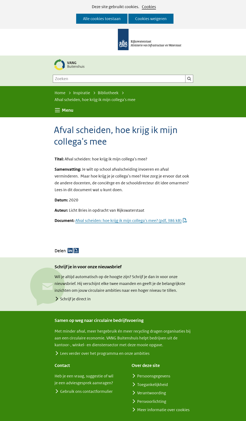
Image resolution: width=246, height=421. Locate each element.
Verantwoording (151, 392)
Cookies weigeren (151, 18)
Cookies (149, 6)
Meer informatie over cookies (163, 409)
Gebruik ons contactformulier (86, 391)
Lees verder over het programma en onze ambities (105, 353)
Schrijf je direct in (75, 298)
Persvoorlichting (151, 401)
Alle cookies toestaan (102, 18)
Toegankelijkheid (152, 384)
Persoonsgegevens (153, 376)
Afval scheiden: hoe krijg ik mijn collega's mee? (131, 220)
